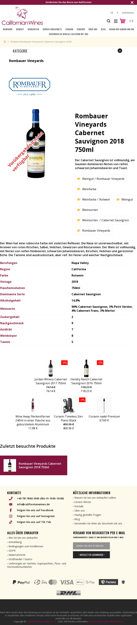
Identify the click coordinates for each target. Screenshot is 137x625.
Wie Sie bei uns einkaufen (23, 537)
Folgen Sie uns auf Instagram (36, 516)
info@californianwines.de (33, 504)
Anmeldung (15, 542)
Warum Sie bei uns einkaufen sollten (95, 497)
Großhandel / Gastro (20, 559)
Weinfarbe (7, 29)
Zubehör (81, 29)
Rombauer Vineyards (111, 179)
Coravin (69, 29)
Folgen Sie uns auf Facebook (35, 510)
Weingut (20, 29)
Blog (103, 29)
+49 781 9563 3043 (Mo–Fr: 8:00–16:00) (40, 498)
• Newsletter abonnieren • (91, 555)
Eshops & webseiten (99, 621)
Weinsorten (33, 29)
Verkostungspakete (52, 29)
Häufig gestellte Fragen (87, 515)
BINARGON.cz (117, 621)
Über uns (92, 29)
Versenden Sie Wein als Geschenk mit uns (68, 34)
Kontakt (78, 506)
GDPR (12, 550)
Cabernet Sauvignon (115, 220)
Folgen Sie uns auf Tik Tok (34, 522)
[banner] (22, 16)
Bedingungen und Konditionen (26, 546)
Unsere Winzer (82, 502)
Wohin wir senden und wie (121, 29)
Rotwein (104, 199)
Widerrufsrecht (17, 555)
